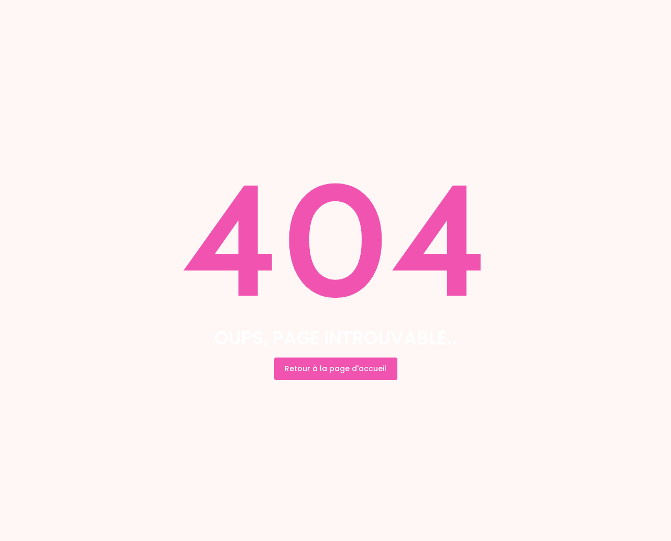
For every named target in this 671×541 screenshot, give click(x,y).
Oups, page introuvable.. (335, 338)
